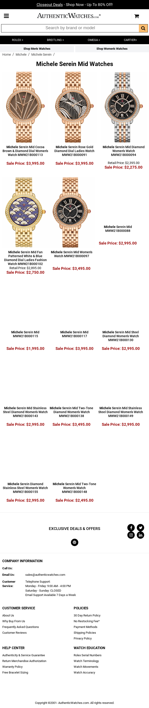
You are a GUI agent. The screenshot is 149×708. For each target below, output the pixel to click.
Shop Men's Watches (36, 48)
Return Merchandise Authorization (24, 661)
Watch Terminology (86, 661)
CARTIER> (130, 40)
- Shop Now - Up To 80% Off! (75, 4)
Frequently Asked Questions (20, 627)
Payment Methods (85, 627)
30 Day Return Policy (87, 615)
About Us (8, 615)
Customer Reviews (14, 632)
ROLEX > (17, 40)
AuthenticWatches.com (73, 15)
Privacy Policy (83, 638)
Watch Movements (86, 666)
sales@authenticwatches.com (45, 574)
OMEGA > (94, 40)
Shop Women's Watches (112, 48)
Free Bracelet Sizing (15, 672)
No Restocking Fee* (87, 621)
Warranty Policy (12, 666)
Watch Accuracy (84, 672)
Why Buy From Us (13, 621)
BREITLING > (55, 40)
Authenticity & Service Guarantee (23, 655)
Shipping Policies (85, 632)
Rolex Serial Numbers (88, 655)
